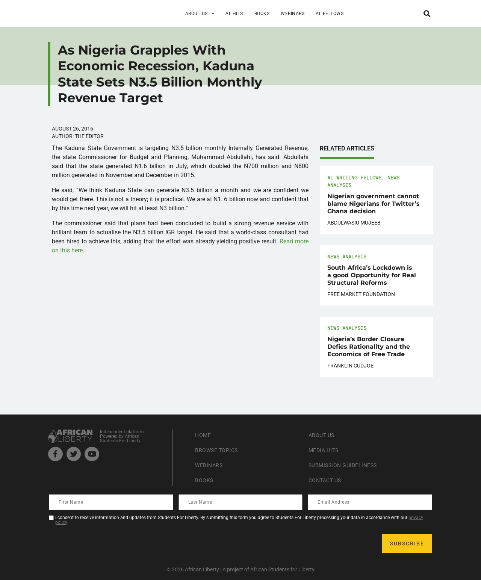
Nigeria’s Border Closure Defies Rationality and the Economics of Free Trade (368, 347)
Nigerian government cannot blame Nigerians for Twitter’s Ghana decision (373, 204)
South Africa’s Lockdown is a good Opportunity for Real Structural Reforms (371, 275)
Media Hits (326, 450)
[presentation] (107, 543)
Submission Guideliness (347, 465)
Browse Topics (219, 450)
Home (204, 435)
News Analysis (346, 256)
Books (262, 13)
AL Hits (234, 13)
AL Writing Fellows (354, 177)
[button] (426, 13)
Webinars (292, 13)
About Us (200, 13)
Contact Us (327, 480)
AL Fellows (329, 13)
